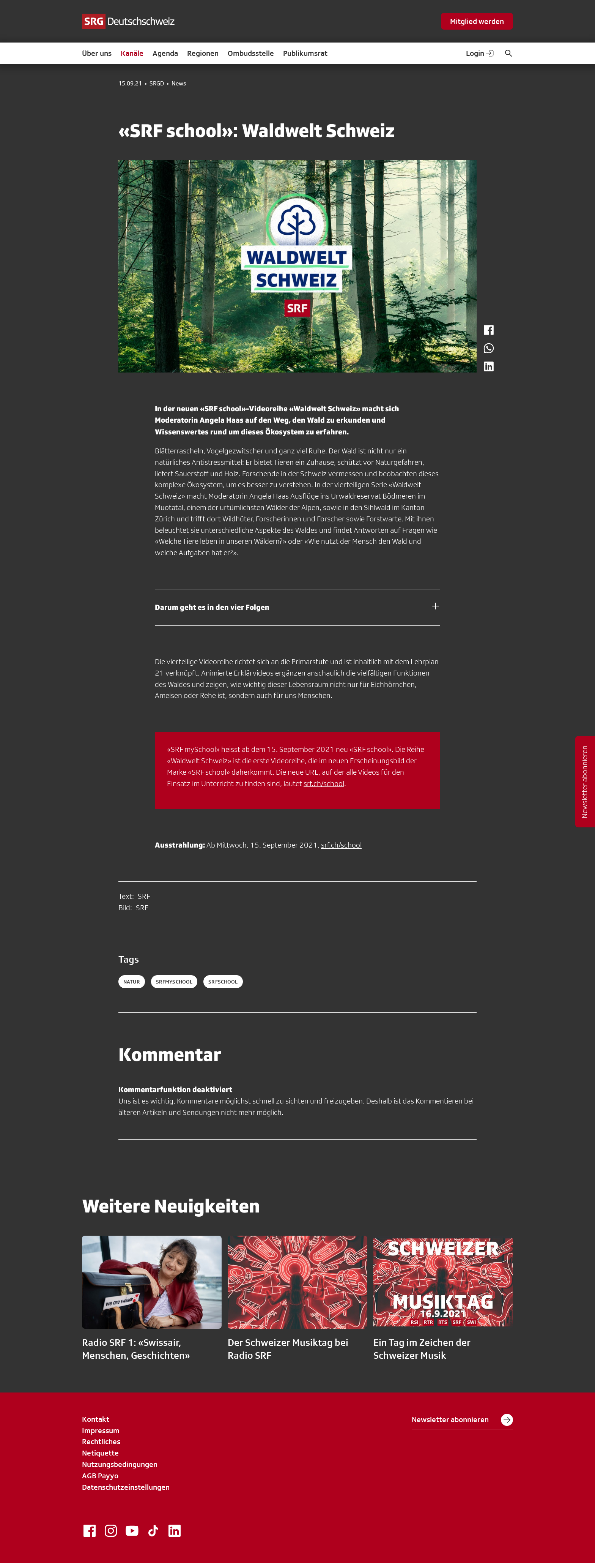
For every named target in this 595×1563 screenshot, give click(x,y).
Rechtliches (101, 1441)
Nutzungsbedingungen (119, 1464)
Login (480, 53)
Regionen (203, 53)
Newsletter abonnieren (462, 1420)
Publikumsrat (305, 53)
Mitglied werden (477, 21)
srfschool (223, 982)
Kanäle (132, 53)
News (179, 83)
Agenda (165, 53)
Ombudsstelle (251, 53)
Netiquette (100, 1453)
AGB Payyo (100, 1475)
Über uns (97, 53)
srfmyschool (174, 982)
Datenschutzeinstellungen (126, 1487)
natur (131, 982)
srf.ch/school (324, 783)
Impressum (101, 1430)
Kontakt (95, 1419)
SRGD (157, 83)
